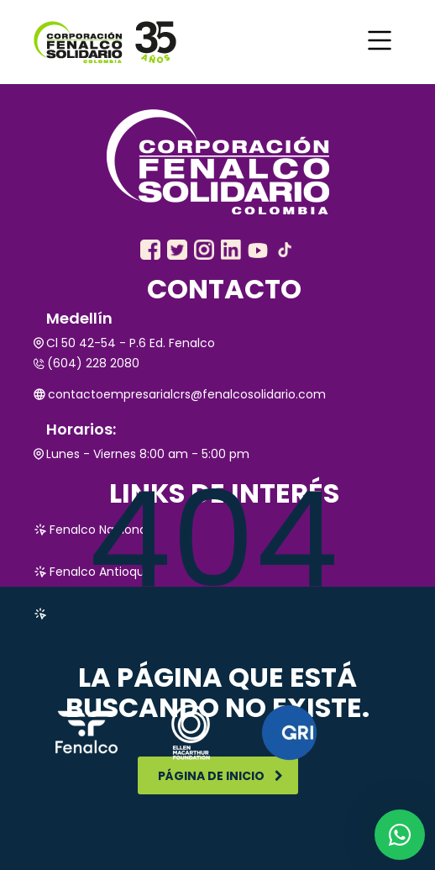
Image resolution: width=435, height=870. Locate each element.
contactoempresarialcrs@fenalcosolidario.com (180, 394)
